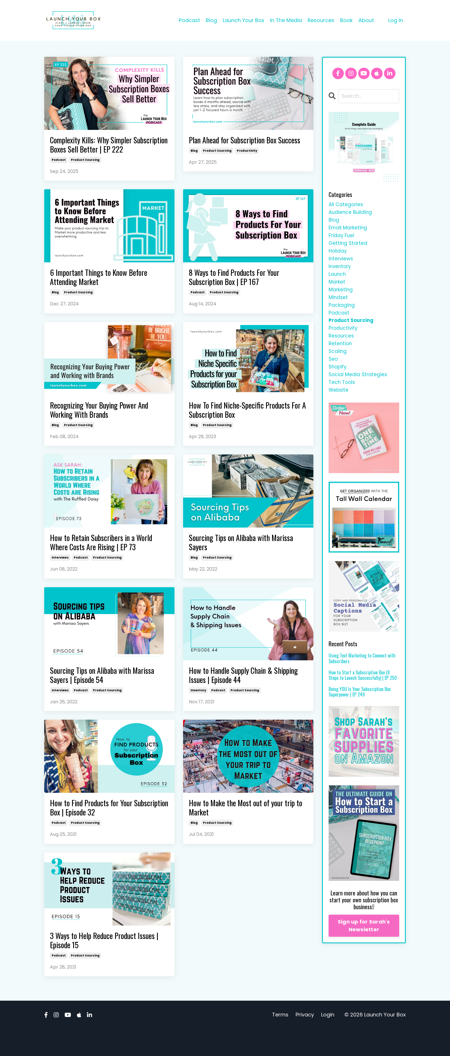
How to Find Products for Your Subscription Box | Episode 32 (97, 831)
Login (327, 1041)
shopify (338, 378)
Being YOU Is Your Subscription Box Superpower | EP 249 (360, 705)
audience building (351, 213)
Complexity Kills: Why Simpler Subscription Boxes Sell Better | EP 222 (104, 151)
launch (338, 279)
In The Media (285, 20)
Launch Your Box (243, 20)
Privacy (305, 1041)
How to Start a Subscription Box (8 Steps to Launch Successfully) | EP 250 (363, 688)
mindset (339, 304)
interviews (60, 577)
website (339, 403)
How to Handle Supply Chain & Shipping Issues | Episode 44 (236, 696)
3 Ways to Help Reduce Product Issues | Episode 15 (109, 966)
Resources (320, 20)
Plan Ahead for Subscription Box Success (239, 146)
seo (333, 370)
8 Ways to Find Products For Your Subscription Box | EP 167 (241, 291)
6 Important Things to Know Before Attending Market (105, 291)
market (337, 287)
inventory (198, 712)
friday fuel (342, 237)
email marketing (349, 229)
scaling (338, 361)
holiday (338, 254)
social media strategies (359, 386)
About (366, 20)
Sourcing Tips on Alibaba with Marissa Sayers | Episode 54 (96, 696)
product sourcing (85, 172)
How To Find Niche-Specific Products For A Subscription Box (246, 426)
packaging (342, 312)
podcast (59, 172)
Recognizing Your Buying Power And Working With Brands (106, 426)
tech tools (343, 395)
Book (346, 20)
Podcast (188, 20)
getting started (348, 246)
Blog (210, 20)
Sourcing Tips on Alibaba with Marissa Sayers (235, 561)
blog (194, 162)
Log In (395, 20)
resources (342, 345)
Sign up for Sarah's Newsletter (364, 939)
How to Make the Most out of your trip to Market (242, 831)
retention (341, 353)
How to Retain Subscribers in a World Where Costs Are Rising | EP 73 (108, 561)
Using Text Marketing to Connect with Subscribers (362, 672)
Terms (280, 1041)
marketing (341, 295)
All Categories (346, 204)
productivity (247, 162)
